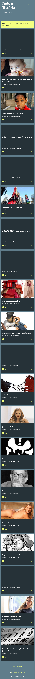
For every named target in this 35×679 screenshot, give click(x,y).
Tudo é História (8, 5)
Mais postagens (17, 666)
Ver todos (5, 25)
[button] (32, 54)
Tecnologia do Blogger (17, 672)
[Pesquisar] (28, 3)
